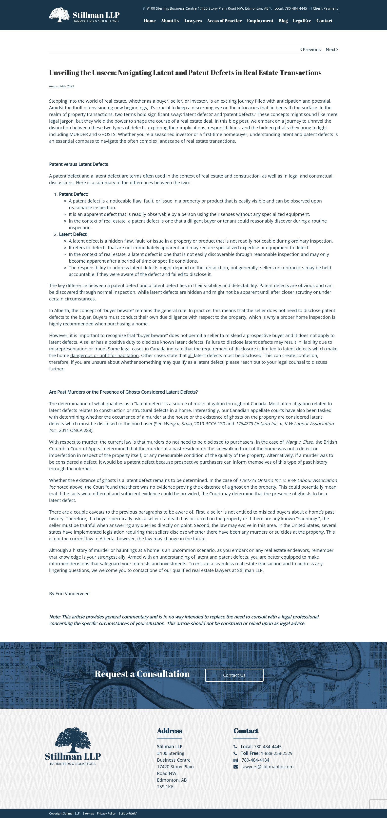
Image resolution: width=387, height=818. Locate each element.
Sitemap (88, 813)
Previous (312, 49)
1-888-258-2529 (276, 753)
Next (330, 49)
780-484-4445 (268, 747)
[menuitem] (152, 20)
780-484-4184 (255, 760)
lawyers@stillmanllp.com (268, 767)
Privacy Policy (106, 813)
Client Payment (325, 8)
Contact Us (234, 675)
